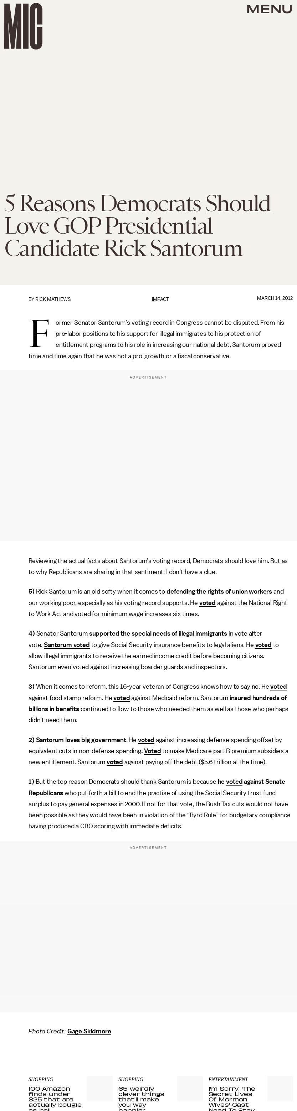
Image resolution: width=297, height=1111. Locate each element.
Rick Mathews (53, 299)
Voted (152, 751)
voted (207, 603)
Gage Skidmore (89, 1031)
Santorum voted (67, 645)
